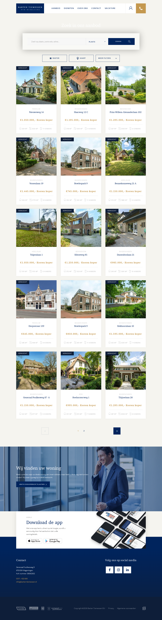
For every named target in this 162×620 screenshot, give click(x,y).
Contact (96, 8)
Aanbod (56, 8)
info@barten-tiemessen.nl (26, 582)
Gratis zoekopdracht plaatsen (32, 484)
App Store (34, 540)
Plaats (92, 42)
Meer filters (104, 58)
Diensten (69, 8)
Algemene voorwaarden (126, 608)
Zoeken (118, 41)
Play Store (52, 540)
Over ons (82, 8)
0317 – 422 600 (22, 579)
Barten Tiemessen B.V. (96, 608)
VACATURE (110, 8)
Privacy (111, 608)
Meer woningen (116, 431)
